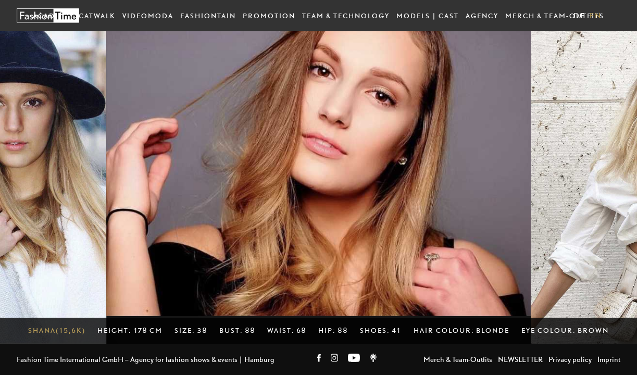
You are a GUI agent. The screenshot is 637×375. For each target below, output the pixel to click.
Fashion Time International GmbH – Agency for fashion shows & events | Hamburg (145, 359)
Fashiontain (208, 15)
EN (596, 15)
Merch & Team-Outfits (554, 15)
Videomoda (147, 15)
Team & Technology (346, 15)
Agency (482, 15)
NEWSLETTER (520, 359)
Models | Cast (427, 15)
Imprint (608, 359)
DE (579, 15)
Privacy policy (570, 359)
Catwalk (97, 15)
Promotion (269, 15)
